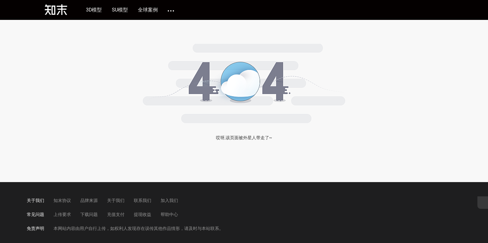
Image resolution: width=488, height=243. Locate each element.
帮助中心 (169, 214)
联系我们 (142, 200)
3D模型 (94, 9)
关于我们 (115, 200)
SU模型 (120, 9)
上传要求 (62, 214)
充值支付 (115, 214)
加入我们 (169, 200)
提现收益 (142, 214)
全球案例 (148, 9)
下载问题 (89, 214)
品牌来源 (89, 200)
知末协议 (62, 200)
